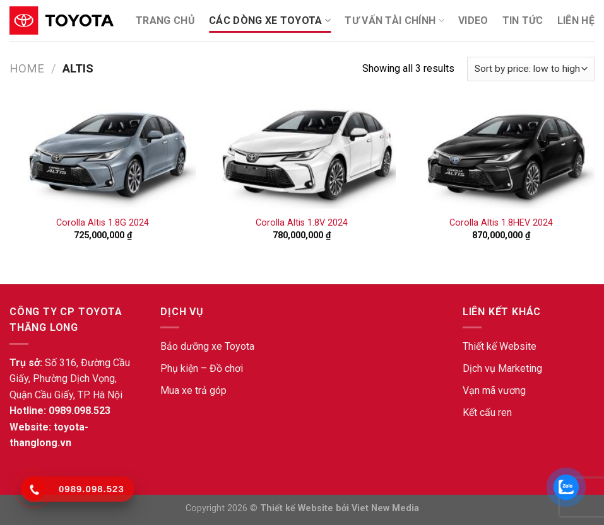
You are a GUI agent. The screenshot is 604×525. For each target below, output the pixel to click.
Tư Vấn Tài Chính (394, 20)
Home (26, 68)
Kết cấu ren (487, 412)
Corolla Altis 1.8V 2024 (302, 222)
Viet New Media (385, 508)
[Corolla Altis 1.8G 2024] (102, 156)
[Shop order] (531, 69)
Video (473, 20)
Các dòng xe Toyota (270, 20)
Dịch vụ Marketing (502, 368)
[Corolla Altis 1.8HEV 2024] (501, 156)
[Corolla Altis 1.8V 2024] (301, 156)
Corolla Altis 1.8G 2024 (102, 222)
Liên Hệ (576, 20)
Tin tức (522, 20)
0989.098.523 (79, 411)
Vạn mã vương (494, 390)
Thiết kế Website (499, 346)
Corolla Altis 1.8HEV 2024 (501, 222)
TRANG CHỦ (165, 20)
